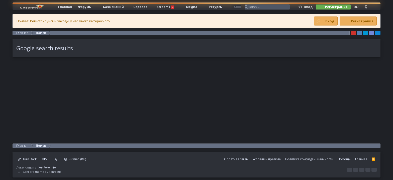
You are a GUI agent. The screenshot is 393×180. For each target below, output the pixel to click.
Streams (165, 7)
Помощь (344, 159)
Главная (65, 7)
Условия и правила (266, 159)
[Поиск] (269, 7)
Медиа (191, 7)
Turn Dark (27, 159)
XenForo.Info (47, 167)
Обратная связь (236, 159)
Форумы (84, 7)
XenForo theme (33, 172)
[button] (97, 7)
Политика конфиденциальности (309, 159)
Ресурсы (216, 7)
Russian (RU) (75, 159)
